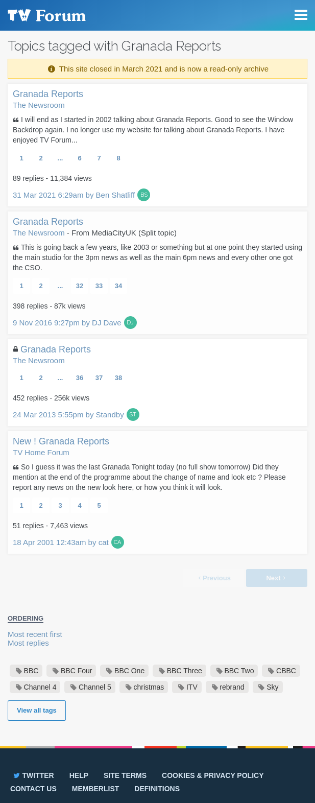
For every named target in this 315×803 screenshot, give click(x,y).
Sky (272, 687)
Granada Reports (48, 94)
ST (132, 414)
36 (79, 378)
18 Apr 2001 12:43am (61, 542)
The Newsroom (39, 105)
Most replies (28, 643)
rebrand (232, 687)
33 (99, 286)
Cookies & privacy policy (212, 775)
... (60, 158)
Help (78, 775)
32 (79, 286)
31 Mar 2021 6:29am (74, 195)
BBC (31, 671)
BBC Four (76, 671)
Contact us (33, 789)
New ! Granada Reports (61, 441)
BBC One (129, 671)
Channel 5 (95, 687)
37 (99, 378)
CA (117, 542)
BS (144, 195)
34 (118, 286)
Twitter (33, 775)
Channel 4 (40, 687)
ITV (192, 687)
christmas (148, 687)
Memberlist (95, 789)
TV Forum (46, 15)
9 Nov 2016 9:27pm (67, 322)
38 (118, 378)
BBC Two (239, 671)
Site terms (125, 775)
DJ (130, 322)
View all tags (37, 710)
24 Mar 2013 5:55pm (68, 414)
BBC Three (184, 671)
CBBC (286, 671)
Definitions (157, 789)
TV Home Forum (41, 452)
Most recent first (35, 634)
